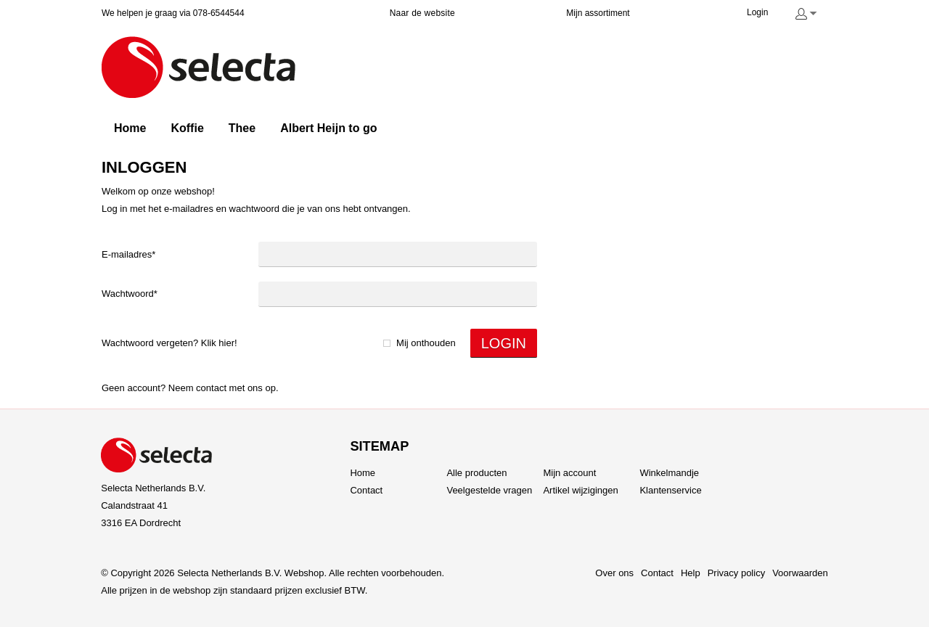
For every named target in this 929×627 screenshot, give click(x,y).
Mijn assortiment (597, 13)
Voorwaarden (800, 572)
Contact (211, 387)
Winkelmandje (669, 472)
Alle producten (476, 472)
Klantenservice (670, 490)
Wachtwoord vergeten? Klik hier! (169, 342)
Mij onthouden (426, 342)
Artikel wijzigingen (580, 490)
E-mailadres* (128, 254)
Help (690, 572)
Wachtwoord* (129, 293)
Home (362, 472)
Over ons (614, 572)
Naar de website (422, 13)
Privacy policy (736, 572)
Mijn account (569, 472)
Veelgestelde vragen (489, 490)
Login (757, 12)
